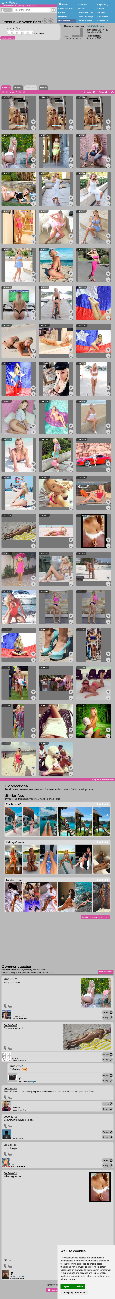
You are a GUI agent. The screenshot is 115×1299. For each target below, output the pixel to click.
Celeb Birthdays (85, 16)
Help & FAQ (102, 4)
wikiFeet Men (64, 20)
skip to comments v (103, 779)
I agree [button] (66, 1286)
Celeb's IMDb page (96, 26)
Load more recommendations (95, 917)
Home (65, 4)
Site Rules (83, 4)
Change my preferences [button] (74, 1292)
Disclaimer (102, 16)
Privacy (101, 12)
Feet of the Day (85, 12)
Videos (61, 12)
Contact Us (102, 20)
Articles (82, 8)
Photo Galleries (66, 8)
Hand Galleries (85, 20)
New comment (105, 972)
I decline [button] (79, 1286)
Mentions (62, 16)
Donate (100, 8)
